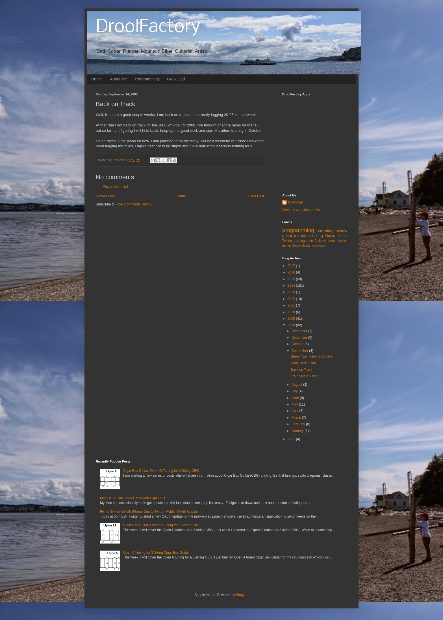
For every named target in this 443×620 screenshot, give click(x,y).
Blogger (241, 595)
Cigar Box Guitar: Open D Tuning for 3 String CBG (161, 525)
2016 (292, 272)
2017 (292, 266)
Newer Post (106, 196)
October (298, 344)
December (300, 331)
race (309, 241)
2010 (292, 312)
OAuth (332, 240)
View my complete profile (301, 210)
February (299, 424)
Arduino (320, 241)
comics (342, 240)
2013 (292, 292)
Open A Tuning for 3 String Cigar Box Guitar (156, 553)
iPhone (342, 236)
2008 (292, 325)
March (297, 418)
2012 (292, 299)
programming (298, 230)
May (295, 404)
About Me (118, 79)
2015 (292, 279)
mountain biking (308, 235)
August (297, 385)
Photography (318, 245)
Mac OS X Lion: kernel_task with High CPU (132, 498)
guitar (287, 235)
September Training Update (311, 356)
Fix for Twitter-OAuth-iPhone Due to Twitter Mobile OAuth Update (149, 512)
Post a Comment (115, 187)
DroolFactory (148, 27)
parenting (324, 230)
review (341, 230)
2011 (292, 305)
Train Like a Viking (304, 376)
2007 (292, 439)
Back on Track (301, 370)
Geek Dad (176, 79)
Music (329, 235)
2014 (292, 286)
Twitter (287, 241)
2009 (292, 319)
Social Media (301, 245)
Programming (147, 79)
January (298, 431)
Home (96, 79)
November (300, 337)
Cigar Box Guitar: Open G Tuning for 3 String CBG (161, 471)
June (296, 398)
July (295, 391)
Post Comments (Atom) (134, 204)
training (299, 241)
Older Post (256, 196)
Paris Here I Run (303, 363)
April (295, 411)
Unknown (295, 202)
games (286, 245)
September (300, 351)
